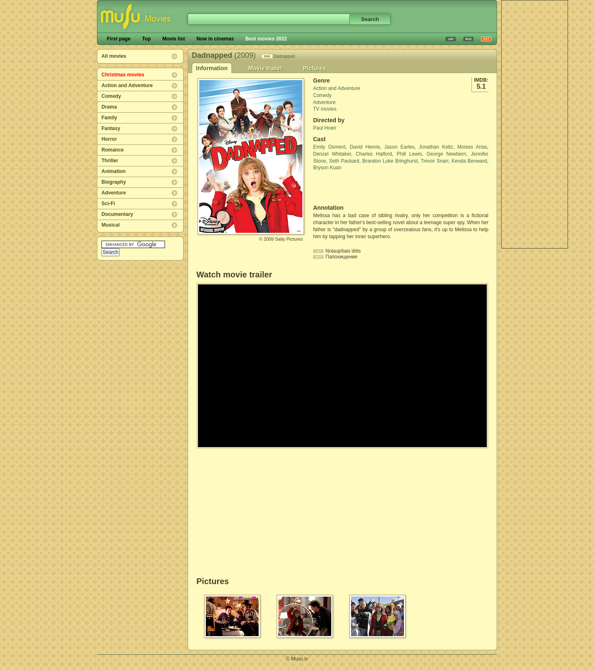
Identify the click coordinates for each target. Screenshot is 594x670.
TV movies (325, 109)
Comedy (111, 96)
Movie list (173, 39)
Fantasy (110, 128)
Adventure (113, 193)
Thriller (109, 160)
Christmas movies (122, 75)
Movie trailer (265, 68)
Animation (113, 171)
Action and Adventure (127, 85)
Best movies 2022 (266, 39)
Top (146, 39)
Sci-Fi (108, 203)
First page (118, 39)
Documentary (117, 214)
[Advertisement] (535, 124)
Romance (112, 150)
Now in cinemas (215, 39)
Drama (109, 107)
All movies (113, 56)
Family (109, 118)
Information (212, 68)
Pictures (314, 68)
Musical (110, 225)
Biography (113, 182)
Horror (109, 139)
